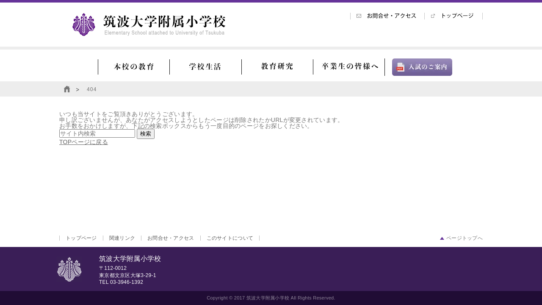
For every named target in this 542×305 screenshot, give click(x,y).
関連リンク (122, 238)
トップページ (81, 238)
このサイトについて (230, 238)
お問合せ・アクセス (170, 238)
